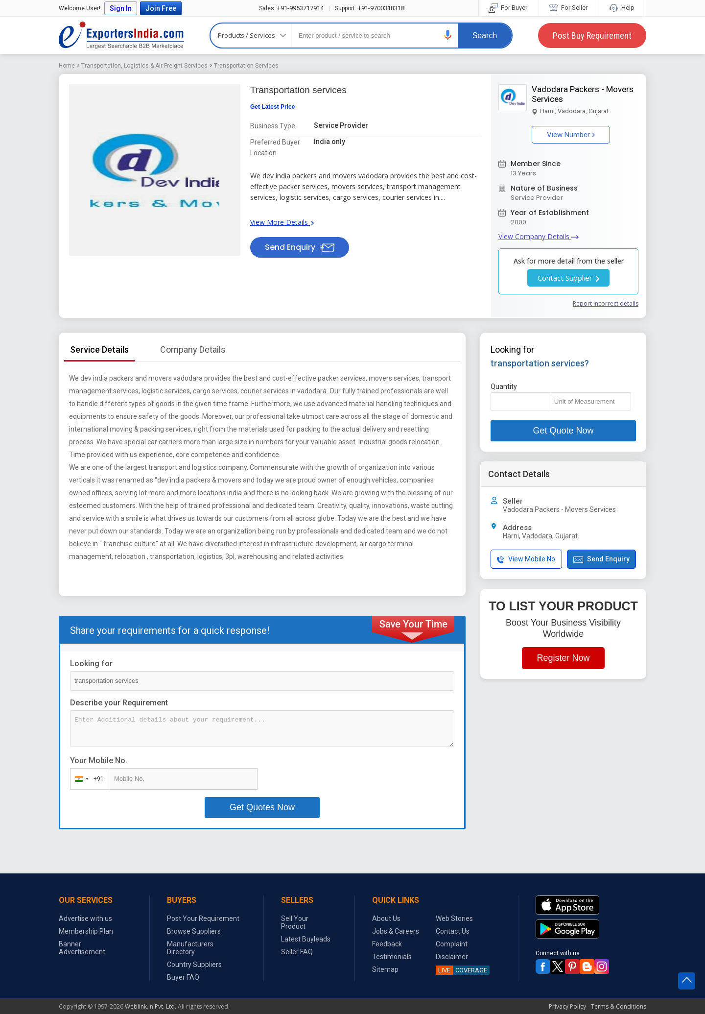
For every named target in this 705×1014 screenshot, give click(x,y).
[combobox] (87, 779)
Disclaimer (452, 957)
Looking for (91, 663)
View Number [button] (571, 134)
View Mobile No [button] (526, 559)
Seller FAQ (297, 952)
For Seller (569, 7)
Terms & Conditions (618, 1006)
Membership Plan (86, 931)
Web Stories (454, 918)
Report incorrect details (605, 303)
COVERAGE (461, 970)
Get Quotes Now (262, 807)
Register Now (563, 658)
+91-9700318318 (369, 8)
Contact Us (453, 931)
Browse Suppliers (194, 931)
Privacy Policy (567, 1006)
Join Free (160, 8)
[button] (448, 35)
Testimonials (392, 957)
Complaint (452, 944)
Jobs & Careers (395, 931)
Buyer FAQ (183, 977)
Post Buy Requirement (592, 35)
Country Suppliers (194, 964)
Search (484, 35)
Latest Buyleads (305, 939)
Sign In (121, 8)
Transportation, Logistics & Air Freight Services (144, 65)
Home (67, 65)
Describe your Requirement (119, 702)
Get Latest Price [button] (272, 106)
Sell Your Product (294, 922)
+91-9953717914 (291, 8)
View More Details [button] (282, 222)
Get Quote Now (563, 430)
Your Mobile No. (98, 760)
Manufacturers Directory (190, 948)
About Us (386, 918)
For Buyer (509, 7)
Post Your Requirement (203, 918)
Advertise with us (85, 918)
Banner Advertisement (82, 948)
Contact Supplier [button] (568, 278)
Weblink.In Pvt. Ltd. (150, 1006)
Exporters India (121, 35)
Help (622, 7)
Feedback (387, 944)
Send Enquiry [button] (299, 247)
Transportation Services (246, 65)
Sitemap (385, 969)
